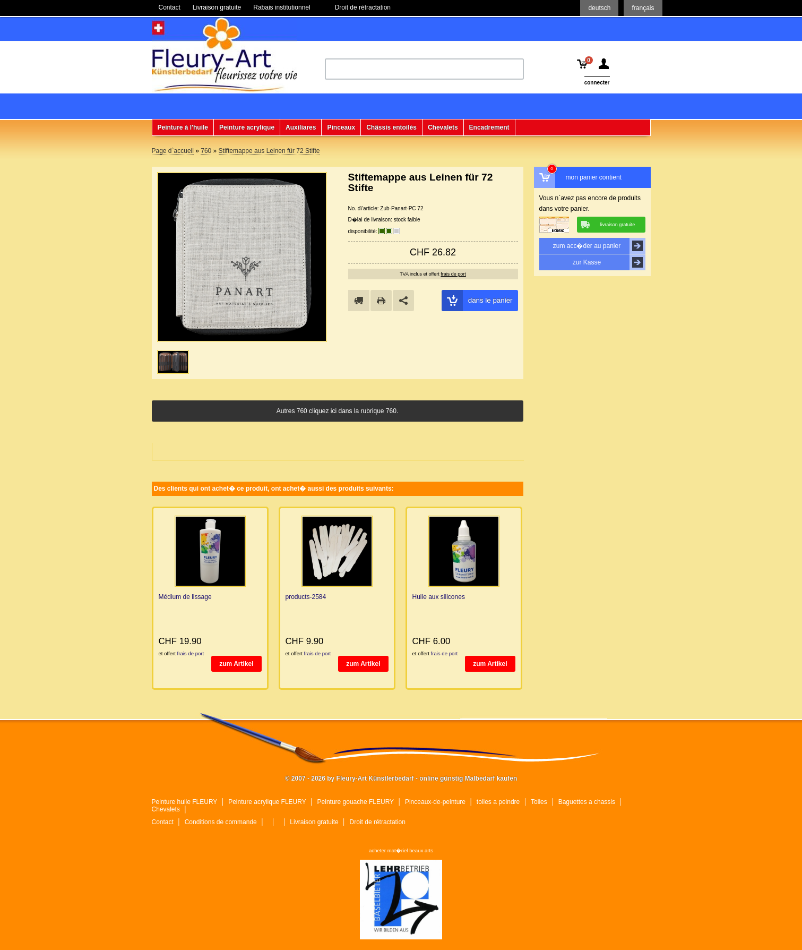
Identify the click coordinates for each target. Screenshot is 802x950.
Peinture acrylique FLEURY (267, 802)
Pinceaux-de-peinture (435, 802)
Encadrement (489, 127)
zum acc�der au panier (599, 246)
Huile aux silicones (438, 597)
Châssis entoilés (391, 127)
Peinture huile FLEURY (185, 802)
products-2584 (306, 597)
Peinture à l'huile (183, 127)
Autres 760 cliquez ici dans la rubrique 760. (337, 411)
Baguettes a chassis (586, 802)
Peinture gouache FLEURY (355, 802)
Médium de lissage (185, 597)
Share (403, 300)
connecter (597, 82)
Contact (163, 822)
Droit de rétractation (378, 822)
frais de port (453, 274)
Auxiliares (301, 127)
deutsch (599, 8)
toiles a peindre (498, 802)
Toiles (539, 802)
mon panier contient (594, 177)
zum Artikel (236, 663)
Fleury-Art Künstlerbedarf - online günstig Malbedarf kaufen (224, 54)
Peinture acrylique (246, 127)
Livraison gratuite (314, 822)
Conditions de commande (221, 822)
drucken (381, 300)
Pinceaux (341, 127)
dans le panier (477, 300)
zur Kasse (609, 262)
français (643, 8)
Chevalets (443, 127)
